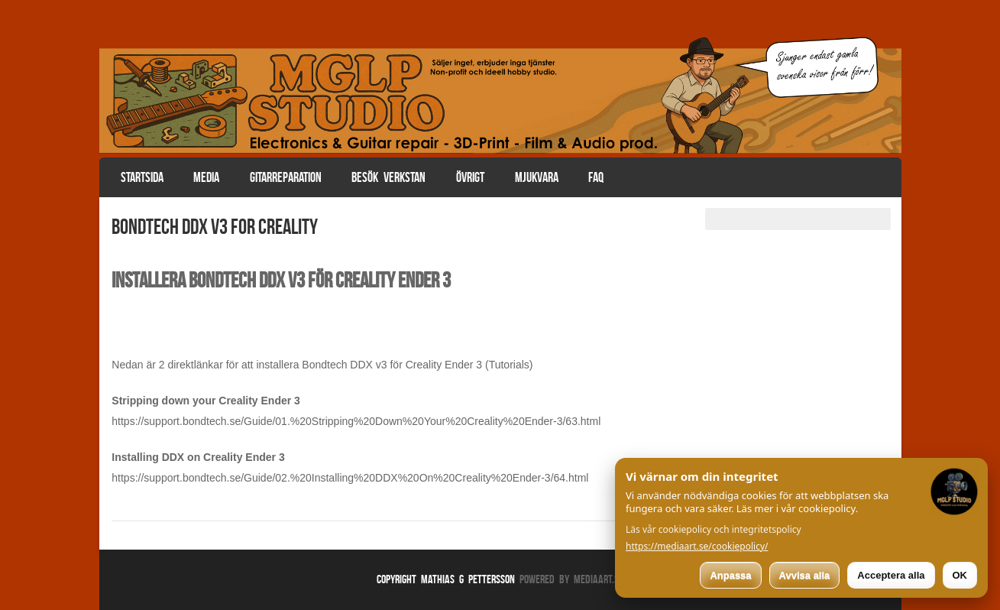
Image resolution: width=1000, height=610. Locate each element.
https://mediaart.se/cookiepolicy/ (697, 546)
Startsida (142, 177)
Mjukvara (536, 177)
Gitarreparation (286, 177)
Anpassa (730, 575)
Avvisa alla (804, 575)
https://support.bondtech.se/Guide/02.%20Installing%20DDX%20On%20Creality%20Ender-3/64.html (350, 478)
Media (206, 177)
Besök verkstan (388, 177)
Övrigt (470, 177)
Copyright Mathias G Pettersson (446, 579)
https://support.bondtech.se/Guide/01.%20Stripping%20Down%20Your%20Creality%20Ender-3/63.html (356, 421)
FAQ (596, 177)
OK (960, 575)
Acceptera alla (890, 575)
